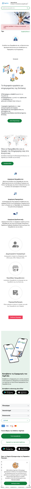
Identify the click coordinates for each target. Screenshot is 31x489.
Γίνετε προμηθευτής (15, 436)
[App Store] (23, 449)
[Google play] (8, 392)
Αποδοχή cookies (15, 483)
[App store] (22, 392)
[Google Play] (8, 449)
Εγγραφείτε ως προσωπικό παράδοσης (15, 442)
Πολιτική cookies (15, 479)
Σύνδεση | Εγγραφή (15, 317)
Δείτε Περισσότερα (14, 120)
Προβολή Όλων (25, 31)
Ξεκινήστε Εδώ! (7, 163)
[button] (27, 8)
